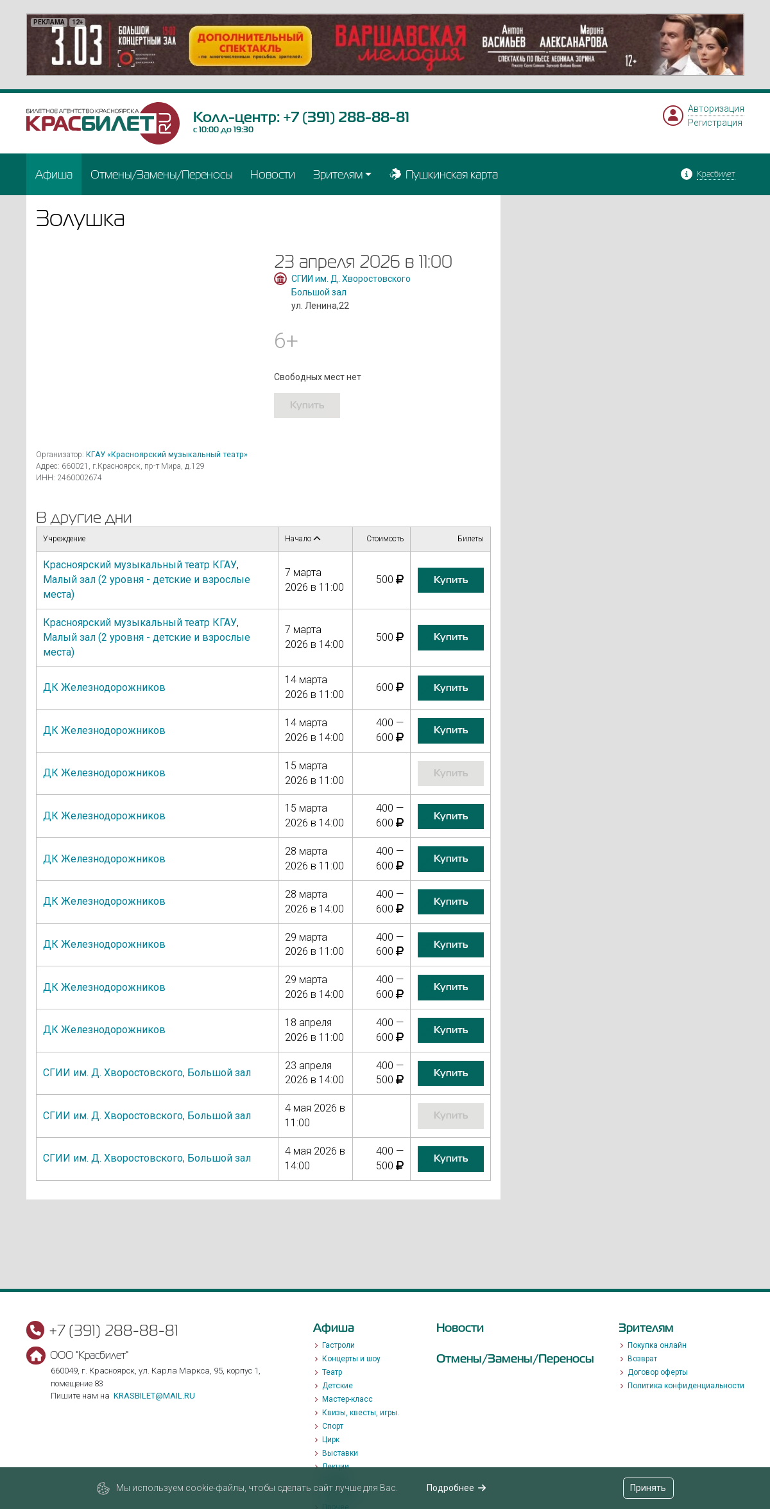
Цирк (330, 1439)
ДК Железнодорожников (104, 687)
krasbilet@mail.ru (154, 1395)
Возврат (642, 1358)
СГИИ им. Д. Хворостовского (351, 279)
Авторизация (716, 108)
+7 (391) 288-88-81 (346, 116)
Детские (337, 1385)
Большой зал (318, 292)
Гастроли (338, 1345)
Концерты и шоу (351, 1358)
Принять (648, 1488)
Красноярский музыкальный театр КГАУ (140, 565)
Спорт (332, 1426)
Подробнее (456, 1488)
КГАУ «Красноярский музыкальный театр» (167, 454)
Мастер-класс (347, 1399)
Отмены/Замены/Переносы (161, 174)
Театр (332, 1372)
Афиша (54, 174)
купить (307, 405)
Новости (272, 174)
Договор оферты (658, 1372)
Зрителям (338, 174)
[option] (385, 44)
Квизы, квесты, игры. (360, 1412)
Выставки (340, 1453)
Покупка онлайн (657, 1345)
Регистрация (715, 123)
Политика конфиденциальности (686, 1385)
